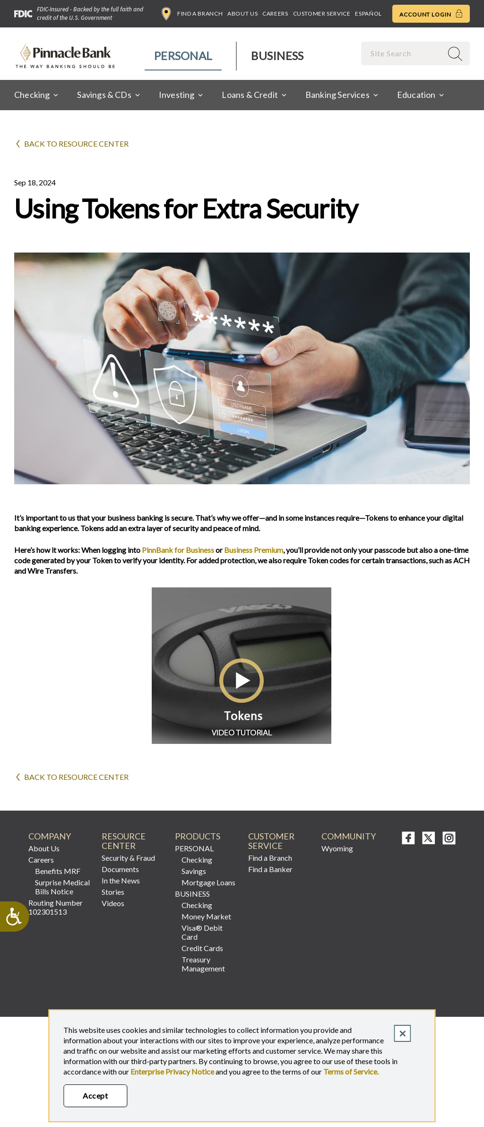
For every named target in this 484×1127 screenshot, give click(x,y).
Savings (194, 870)
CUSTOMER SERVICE (271, 841)
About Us (242, 13)
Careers (275, 13)
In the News (121, 880)
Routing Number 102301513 (55, 907)
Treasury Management (203, 964)
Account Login (431, 13)
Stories (113, 891)
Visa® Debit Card (202, 932)
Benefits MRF (57, 870)
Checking (197, 859)
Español (368, 13)
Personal (183, 55)
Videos (113, 903)
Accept (95, 1095)
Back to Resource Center (76, 143)
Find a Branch (192, 14)
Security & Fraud (128, 857)
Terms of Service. (351, 1071)
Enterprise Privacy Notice (172, 1071)
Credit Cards (202, 948)
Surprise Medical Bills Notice (62, 887)
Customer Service (322, 13)
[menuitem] (183, 56)
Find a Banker (270, 869)
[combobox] (402, 53)
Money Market (206, 916)
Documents (120, 869)
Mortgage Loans (208, 882)
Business (277, 55)
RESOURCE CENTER (124, 841)
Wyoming (337, 848)
